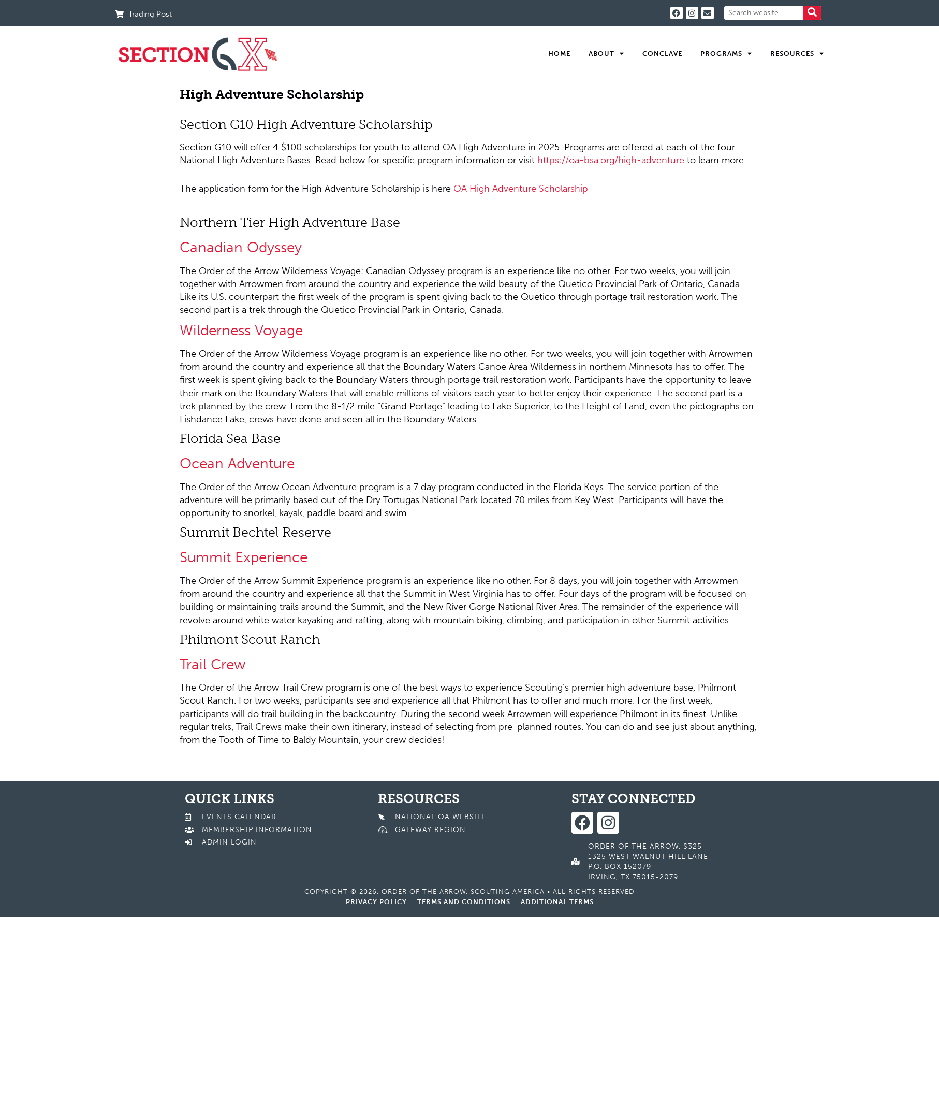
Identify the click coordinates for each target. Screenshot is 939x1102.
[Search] (812, 13)
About (606, 54)
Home (559, 54)
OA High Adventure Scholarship (520, 188)
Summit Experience (243, 557)
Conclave (662, 54)
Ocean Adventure (237, 463)
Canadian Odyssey (241, 247)
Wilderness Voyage (241, 330)
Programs (726, 54)
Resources (797, 54)
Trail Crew (212, 664)
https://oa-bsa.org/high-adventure (610, 160)
